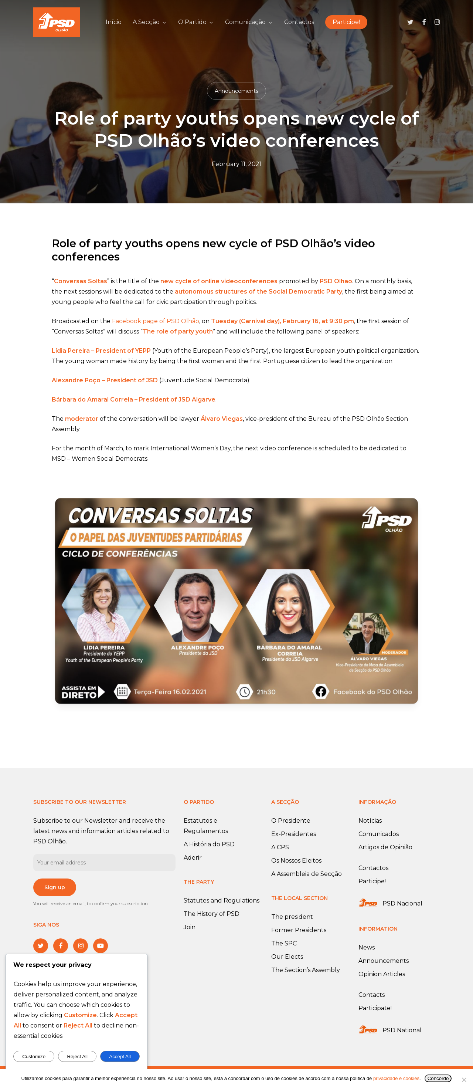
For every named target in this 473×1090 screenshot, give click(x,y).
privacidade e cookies (396, 1078)
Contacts (371, 994)
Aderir (193, 857)
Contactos (373, 867)
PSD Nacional (402, 903)
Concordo (438, 1078)
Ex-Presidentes (293, 833)
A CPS (280, 847)
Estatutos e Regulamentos (206, 826)
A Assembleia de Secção (306, 873)
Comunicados (378, 833)
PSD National (402, 1030)
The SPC (284, 943)
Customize (33, 1056)
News (366, 947)
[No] (463, 1079)
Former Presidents (298, 930)
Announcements (236, 91)
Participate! (375, 1008)
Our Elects (287, 956)
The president (292, 916)
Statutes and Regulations (221, 900)
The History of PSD (211, 913)
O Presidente (290, 820)
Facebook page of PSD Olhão (155, 331)
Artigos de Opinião (385, 847)
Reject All (77, 1056)
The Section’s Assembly (305, 970)
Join (189, 927)
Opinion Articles (381, 974)
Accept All (120, 1056)
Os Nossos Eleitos (296, 860)
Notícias (370, 820)
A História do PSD (209, 844)
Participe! (372, 881)
